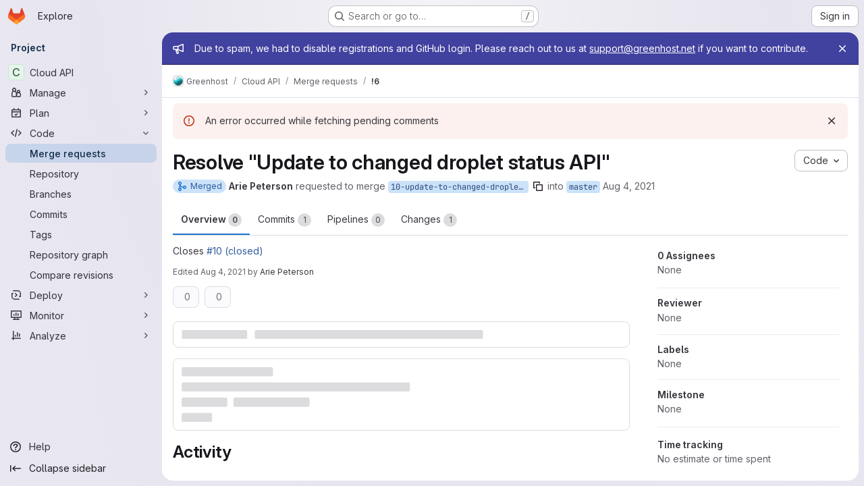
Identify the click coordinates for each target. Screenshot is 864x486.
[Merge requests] (81, 153)
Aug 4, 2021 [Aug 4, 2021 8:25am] (629, 186)
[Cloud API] (81, 72)
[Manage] (81, 92)
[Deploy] (81, 295)
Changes (429, 220)
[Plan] (81, 112)
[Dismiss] (832, 121)
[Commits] (81, 214)
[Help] (81, 446)
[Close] (842, 48)
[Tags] (81, 234)
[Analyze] (81, 335)
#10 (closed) (235, 250)
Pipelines (356, 220)
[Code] (81, 133)
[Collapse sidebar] (81, 468)
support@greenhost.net (642, 48)
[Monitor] (81, 315)
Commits (284, 220)
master (583, 187)
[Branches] (81, 193)
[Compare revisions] (81, 274)
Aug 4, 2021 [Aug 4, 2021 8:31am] (223, 272)
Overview (211, 220)
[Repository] (81, 173)
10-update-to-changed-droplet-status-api (460, 187)
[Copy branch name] (538, 186)
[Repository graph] (81, 254)
